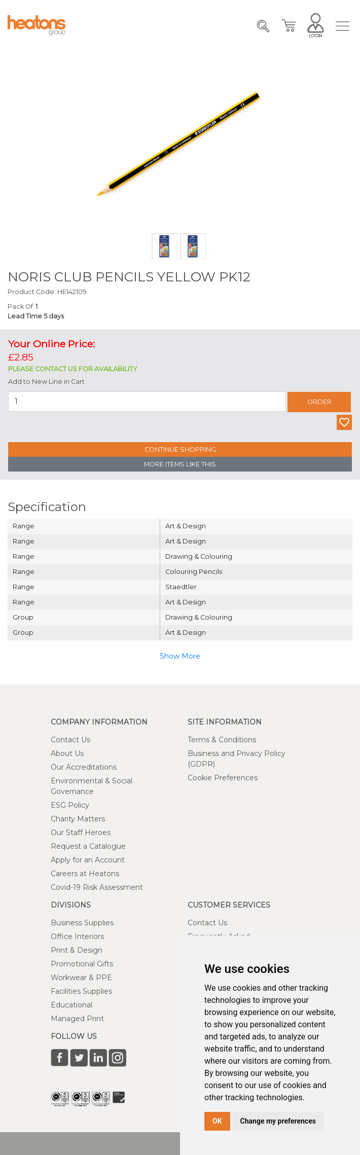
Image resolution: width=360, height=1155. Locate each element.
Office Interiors (77, 936)
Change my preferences (278, 1121)
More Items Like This (180, 464)
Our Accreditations (84, 767)
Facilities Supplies (81, 991)
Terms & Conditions (222, 739)
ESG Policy (70, 805)
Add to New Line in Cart (46, 381)
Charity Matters (78, 818)
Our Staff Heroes (81, 832)
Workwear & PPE (81, 977)
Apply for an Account (88, 859)
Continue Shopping (180, 449)
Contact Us (70, 739)
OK (217, 1121)
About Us (67, 753)
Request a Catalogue (88, 846)
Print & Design (76, 950)
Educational (71, 1004)
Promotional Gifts (82, 963)
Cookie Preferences (223, 777)
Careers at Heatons (85, 873)
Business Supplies (82, 922)
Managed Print (77, 1018)
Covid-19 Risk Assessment (97, 887)
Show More (180, 656)
